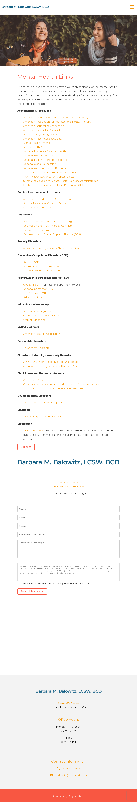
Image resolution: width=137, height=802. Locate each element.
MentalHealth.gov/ (34, 146)
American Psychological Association (45, 134)
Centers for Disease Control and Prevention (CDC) (54, 184)
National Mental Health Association (44, 155)
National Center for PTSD (39, 288)
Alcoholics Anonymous (37, 311)
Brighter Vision (76, 796)
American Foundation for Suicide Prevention (50, 199)
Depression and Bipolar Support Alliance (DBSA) (52, 234)
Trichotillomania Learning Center (43, 270)
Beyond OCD (31, 262)
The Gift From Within (36, 293)
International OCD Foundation (41, 266)
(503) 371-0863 (68, 482)
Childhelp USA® (33, 380)
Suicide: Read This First (37, 207)
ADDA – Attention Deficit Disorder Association (51, 361)
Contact (26, 446)
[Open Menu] (132, 7)
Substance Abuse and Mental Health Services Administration (60, 180)
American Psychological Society (42, 138)
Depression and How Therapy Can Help (48, 225)
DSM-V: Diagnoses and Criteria (42, 416)
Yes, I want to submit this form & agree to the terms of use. (57, 583)
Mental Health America (37, 142)
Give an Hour (31, 284)
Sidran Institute (32, 297)
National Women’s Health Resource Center (49, 168)
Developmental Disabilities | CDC (43, 402)
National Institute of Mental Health (44, 151)
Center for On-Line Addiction (41, 315)
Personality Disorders (36, 347)
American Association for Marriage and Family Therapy (57, 121)
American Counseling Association (43, 125)
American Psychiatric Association (43, 130)
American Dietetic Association (41, 333)
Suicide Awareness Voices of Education (47, 203)
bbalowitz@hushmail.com (69, 486)
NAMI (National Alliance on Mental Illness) (48, 176)
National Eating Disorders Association (46, 159)
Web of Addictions (34, 319)
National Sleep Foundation (39, 163)
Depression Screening (36, 229)
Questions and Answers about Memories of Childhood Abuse (61, 384)
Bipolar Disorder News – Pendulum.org (47, 221)
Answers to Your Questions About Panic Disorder (54, 248)
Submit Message (32, 591)
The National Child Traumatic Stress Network (51, 172)
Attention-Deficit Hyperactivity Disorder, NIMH (51, 366)
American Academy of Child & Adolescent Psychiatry (55, 117)
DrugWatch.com (33, 430)
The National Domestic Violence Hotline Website (53, 388)
